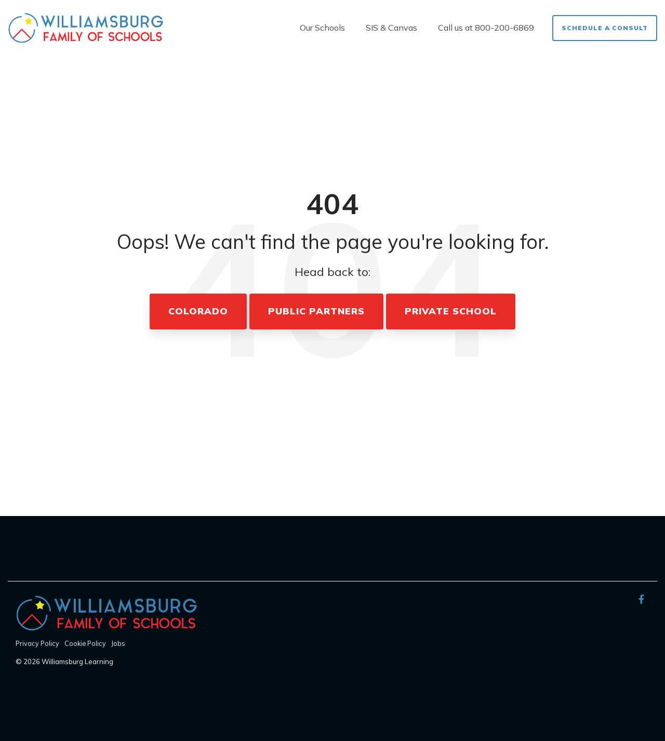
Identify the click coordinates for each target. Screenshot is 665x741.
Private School (451, 311)
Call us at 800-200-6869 (486, 27)
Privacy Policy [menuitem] (37, 643)
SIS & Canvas (391, 27)
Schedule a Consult (605, 28)
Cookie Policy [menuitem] (85, 643)
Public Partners (316, 311)
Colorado (198, 311)
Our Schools (322, 27)
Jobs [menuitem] (118, 643)
